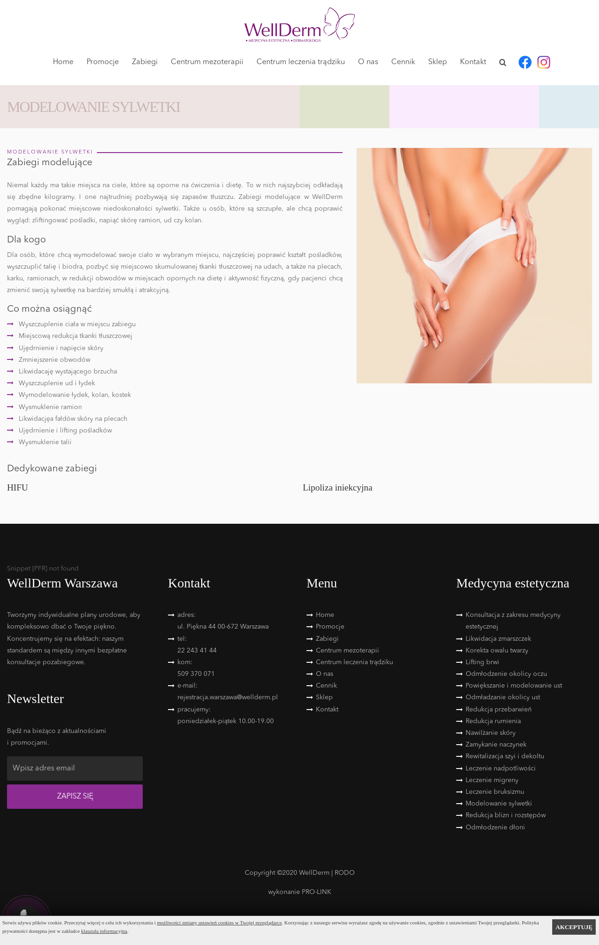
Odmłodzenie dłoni (495, 827)
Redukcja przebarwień (499, 709)
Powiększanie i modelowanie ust (514, 685)
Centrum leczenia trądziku (300, 62)
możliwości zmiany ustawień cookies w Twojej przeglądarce (219, 922)
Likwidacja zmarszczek (498, 639)
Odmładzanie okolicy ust (503, 697)
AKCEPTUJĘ (573, 926)
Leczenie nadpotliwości (501, 768)
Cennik (403, 62)
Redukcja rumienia (493, 721)
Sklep (437, 62)
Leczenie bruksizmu (495, 792)
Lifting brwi (482, 662)
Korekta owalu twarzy (497, 650)
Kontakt (473, 62)
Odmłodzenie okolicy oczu (506, 674)
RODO (345, 873)
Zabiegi (145, 62)
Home (63, 62)
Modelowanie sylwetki (499, 803)
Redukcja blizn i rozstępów (506, 815)
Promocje (103, 62)
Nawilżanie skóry (491, 733)
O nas (368, 62)
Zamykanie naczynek (496, 744)
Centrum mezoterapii (207, 62)
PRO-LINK (316, 892)
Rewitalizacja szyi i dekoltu (505, 756)
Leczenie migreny (492, 780)
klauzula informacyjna (104, 931)
